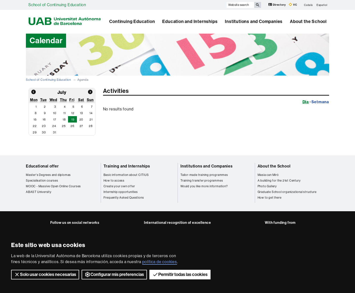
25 (64, 126)
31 (54, 132)
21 (91, 119)
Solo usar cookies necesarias (45, 274)
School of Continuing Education (57, 4)
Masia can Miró (268, 175)
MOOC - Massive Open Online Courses (53, 186)
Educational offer (42, 166)
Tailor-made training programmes (204, 175)
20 (81, 119)
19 (72, 119)
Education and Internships (189, 21)
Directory (277, 4)
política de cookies (159, 261)
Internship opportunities (121, 192)
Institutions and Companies (254, 21)
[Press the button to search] (257, 5)
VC (293, 4)
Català (308, 4)
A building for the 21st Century (279, 180)
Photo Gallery (267, 186)
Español (322, 4)
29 (35, 132)
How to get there (270, 197)
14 (91, 113)
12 (72, 113)
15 (35, 119)
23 (44, 126)
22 (35, 126)
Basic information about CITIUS (126, 175)
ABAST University (39, 192)
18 (64, 119)
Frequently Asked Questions (124, 197)
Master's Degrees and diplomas (48, 175)
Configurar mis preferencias (114, 274)
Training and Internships (127, 166)
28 (91, 126)
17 (54, 119)
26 (72, 126)
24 (54, 126)
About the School (308, 21)
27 (81, 126)
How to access (114, 180)
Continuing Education (132, 21)
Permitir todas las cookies (180, 274)
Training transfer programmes (201, 180)
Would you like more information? (204, 186)
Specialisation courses (42, 180)
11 (64, 113)
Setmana (320, 101)
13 (81, 113)
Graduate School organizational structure (287, 192)
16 (44, 119)
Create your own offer (119, 186)
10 (54, 113)
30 (44, 132)
